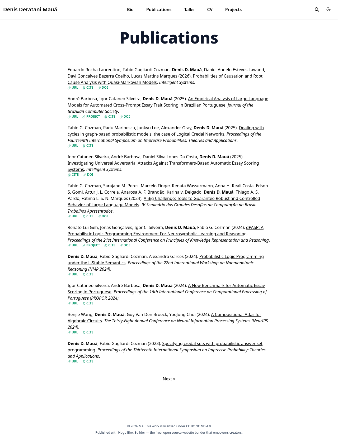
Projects (233, 9)
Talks (189, 9)
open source (172, 432)
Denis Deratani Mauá (30, 9)
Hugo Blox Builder (131, 432)
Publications (159, 9)
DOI (103, 87)
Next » (169, 379)
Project (91, 116)
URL (73, 87)
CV (209, 9)
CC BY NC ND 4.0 (198, 426)
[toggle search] (317, 9)
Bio (130, 9)
